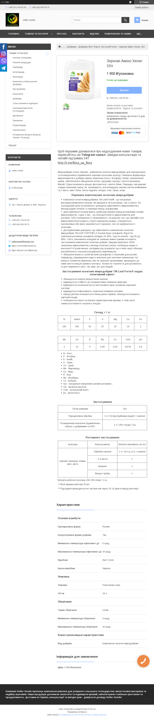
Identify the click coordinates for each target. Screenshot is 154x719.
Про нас (62, 34)
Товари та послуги (36, 34)
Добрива (71, 46)
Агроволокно (19, 130)
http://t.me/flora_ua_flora (75, 162)
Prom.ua (92, 709)
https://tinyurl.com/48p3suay (24, 250)
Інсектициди (18, 72)
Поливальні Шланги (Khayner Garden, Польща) (27, 136)
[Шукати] (125, 20)
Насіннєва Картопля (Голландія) (23, 109)
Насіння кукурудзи (22, 62)
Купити (124, 90)
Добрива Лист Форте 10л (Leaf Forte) (97, 46)
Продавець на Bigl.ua (77, 712)
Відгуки (94, 34)
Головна (13, 34)
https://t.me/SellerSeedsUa (24, 246)
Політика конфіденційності (95, 715)
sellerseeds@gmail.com (23, 241)
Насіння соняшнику (22, 58)
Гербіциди (18, 67)
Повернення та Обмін (117, 34)
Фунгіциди (18, 77)
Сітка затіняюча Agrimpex (25, 103)
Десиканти (18, 115)
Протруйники (19, 89)
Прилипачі (18, 120)
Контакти (78, 34)
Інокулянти (18, 94)
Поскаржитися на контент (70, 715)
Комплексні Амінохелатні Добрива (25, 82)
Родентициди (19, 125)
